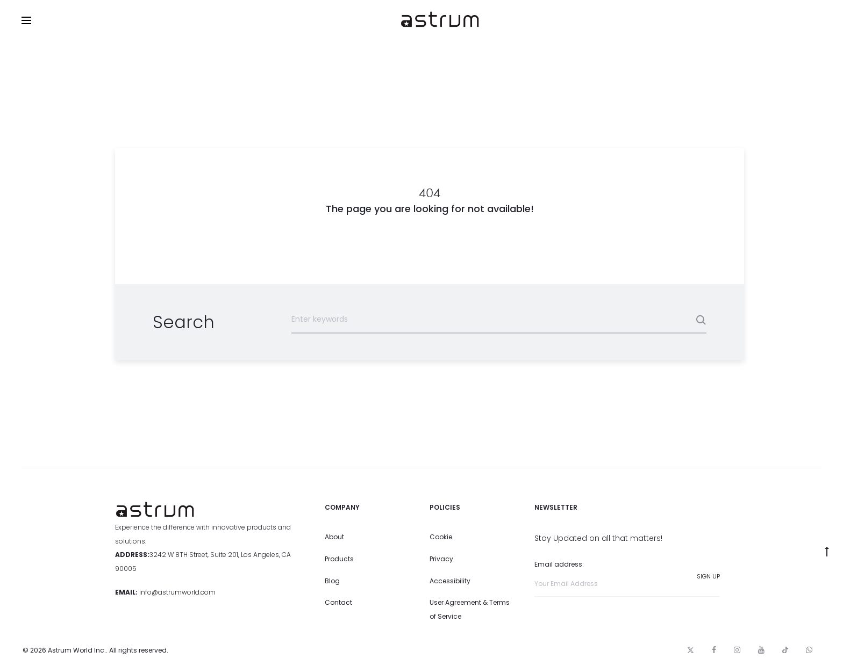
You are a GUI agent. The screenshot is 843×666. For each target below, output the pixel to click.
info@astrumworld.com (177, 592)
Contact (338, 602)
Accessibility (450, 580)
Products (339, 558)
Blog (332, 580)
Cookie (441, 536)
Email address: (627, 578)
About (334, 536)
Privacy (441, 558)
